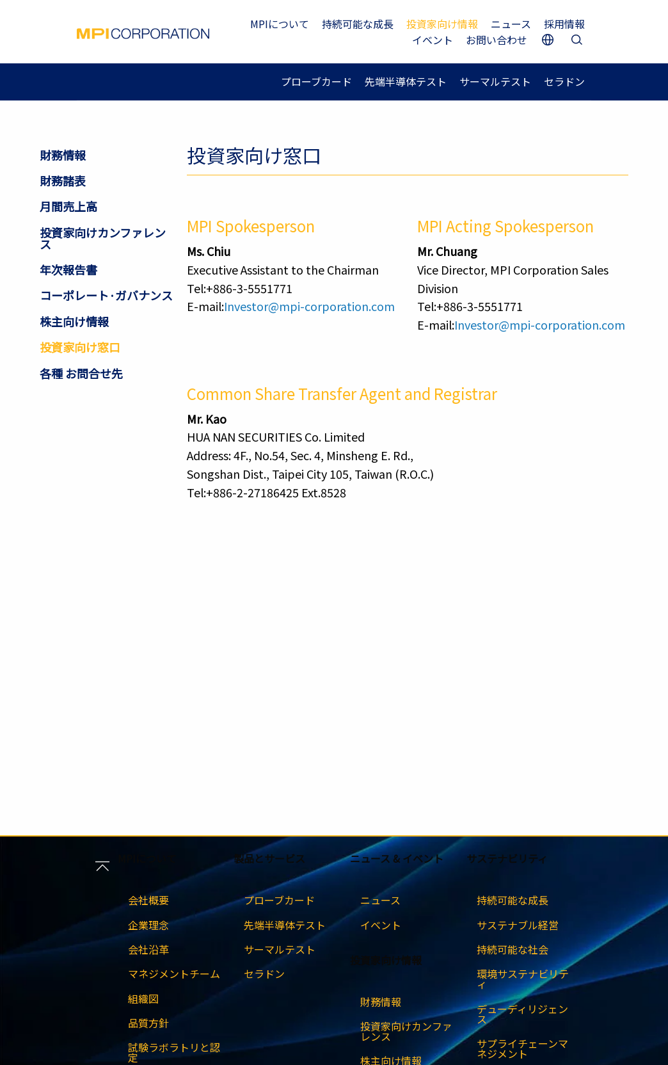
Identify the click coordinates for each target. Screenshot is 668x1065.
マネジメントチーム (174, 973)
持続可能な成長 (358, 23)
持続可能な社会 (512, 949)
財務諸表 (63, 180)
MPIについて (279, 23)
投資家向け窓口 (80, 347)
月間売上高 (68, 206)
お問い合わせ (496, 39)
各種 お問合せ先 (81, 373)
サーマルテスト (495, 81)
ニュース (511, 23)
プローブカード (316, 81)
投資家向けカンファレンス (103, 238)
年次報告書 (68, 269)
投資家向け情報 (442, 23)
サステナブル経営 (518, 925)
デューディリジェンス (522, 1014)
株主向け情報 (74, 321)
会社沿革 (148, 949)
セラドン (564, 81)
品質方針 (148, 1022)
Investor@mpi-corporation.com (309, 306)
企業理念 (148, 925)
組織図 (143, 998)
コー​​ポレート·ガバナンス (106, 295)
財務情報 (63, 155)
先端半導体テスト (406, 81)
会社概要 (148, 900)
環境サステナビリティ (523, 978)
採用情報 (564, 23)
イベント (432, 39)
